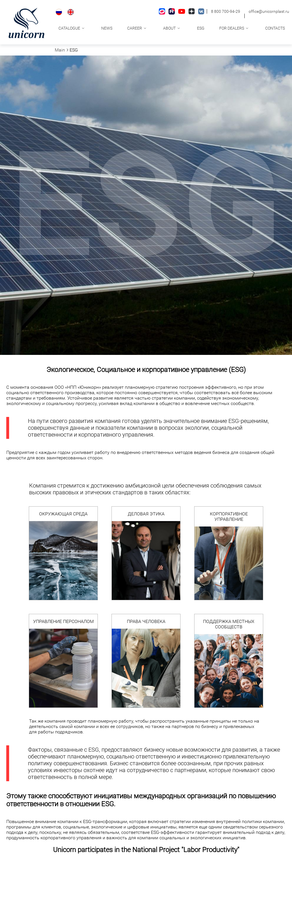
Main (60, 50)
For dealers (231, 28)
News (106, 28)
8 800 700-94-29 (225, 11)
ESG (200, 28)
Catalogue (69, 28)
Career (134, 28)
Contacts (275, 28)
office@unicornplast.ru (269, 11)
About (169, 28)
